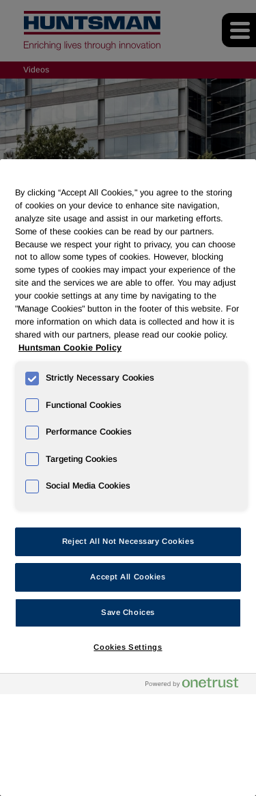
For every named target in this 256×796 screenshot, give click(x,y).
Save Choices (128, 612)
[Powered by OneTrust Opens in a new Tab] (197, 685)
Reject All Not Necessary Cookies (128, 541)
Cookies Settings (128, 647)
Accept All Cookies (127, 577)
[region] (128, 477)
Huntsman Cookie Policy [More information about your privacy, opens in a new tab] (70, 348)
